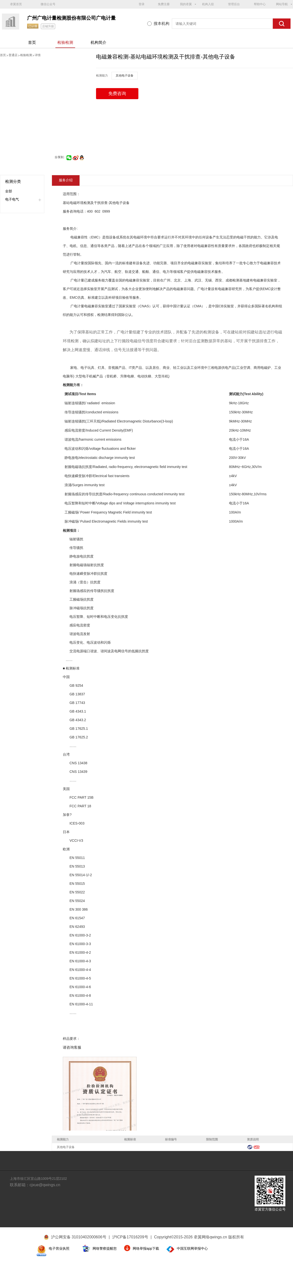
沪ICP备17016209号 (132, 1237)
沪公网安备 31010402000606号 (78, 1237)
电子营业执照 (59, 1248)
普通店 (13, 55)
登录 (142, 4)
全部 (8, 191)
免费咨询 (117, 93)
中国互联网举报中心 (192, 1248)
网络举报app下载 (146, 1248)
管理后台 (234, 4)
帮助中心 (260, 4)
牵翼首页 (16, 4)
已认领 (32, 26)
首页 (32, 42)
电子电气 (12, 199)
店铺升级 (48, 26)
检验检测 (65, 42)
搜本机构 (161, 23)
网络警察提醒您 (105, 1248)
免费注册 (164, 4)
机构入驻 (208, 4)
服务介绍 (66, 180)
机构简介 (98, 42)
